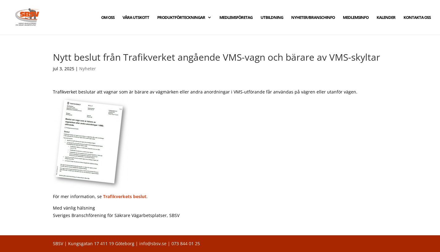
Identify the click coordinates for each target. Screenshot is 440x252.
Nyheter (87, 69)
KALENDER (386, 17)
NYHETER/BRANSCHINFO (313, 17)
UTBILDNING (272, 17)
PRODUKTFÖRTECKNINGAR (181, 17)
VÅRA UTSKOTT (136, 17)
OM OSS (107, 17)
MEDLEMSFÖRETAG (235, 17)
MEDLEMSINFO (356, 17)
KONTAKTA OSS (417, 17)
